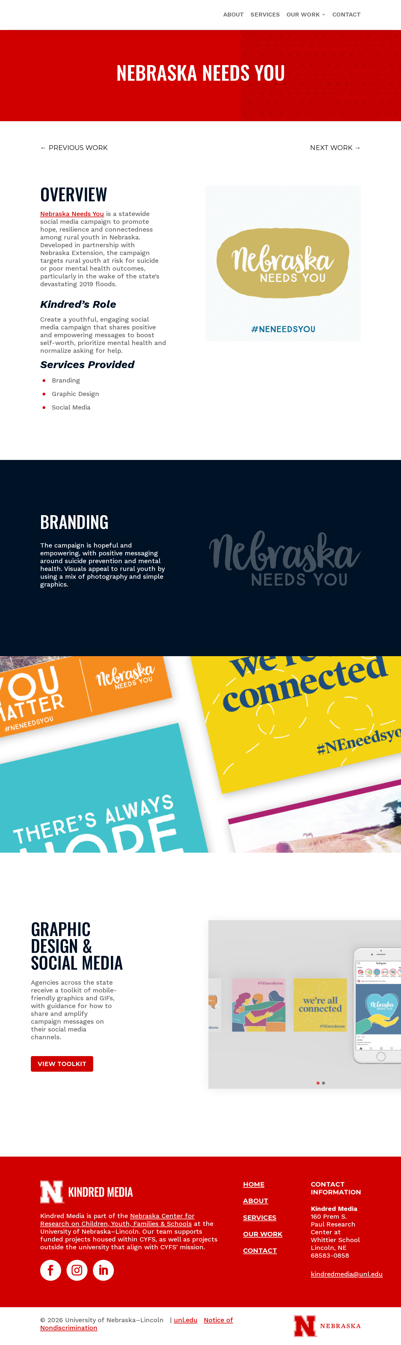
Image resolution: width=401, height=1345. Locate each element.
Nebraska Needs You (72, 214)
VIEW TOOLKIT (62, 1063)
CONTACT (260, 1250)
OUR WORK (262, 1234)
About (233, 14)
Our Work (303, 14)
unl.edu (186, 1320)
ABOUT (255, 1201)
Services (265, 14)
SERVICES (259, 1217)
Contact (346, 14)
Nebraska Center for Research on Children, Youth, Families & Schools (117, 1219)
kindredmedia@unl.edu (347, 1274)
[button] (378, 1004)
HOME (253, 1184)
